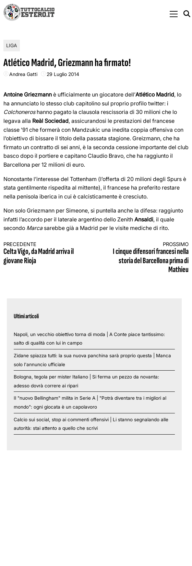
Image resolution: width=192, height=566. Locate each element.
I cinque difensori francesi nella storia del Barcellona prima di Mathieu (147, 258)
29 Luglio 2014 (63, 74)
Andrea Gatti (23, 74)
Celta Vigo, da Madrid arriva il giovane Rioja (45, 253)
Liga (11, 45)
